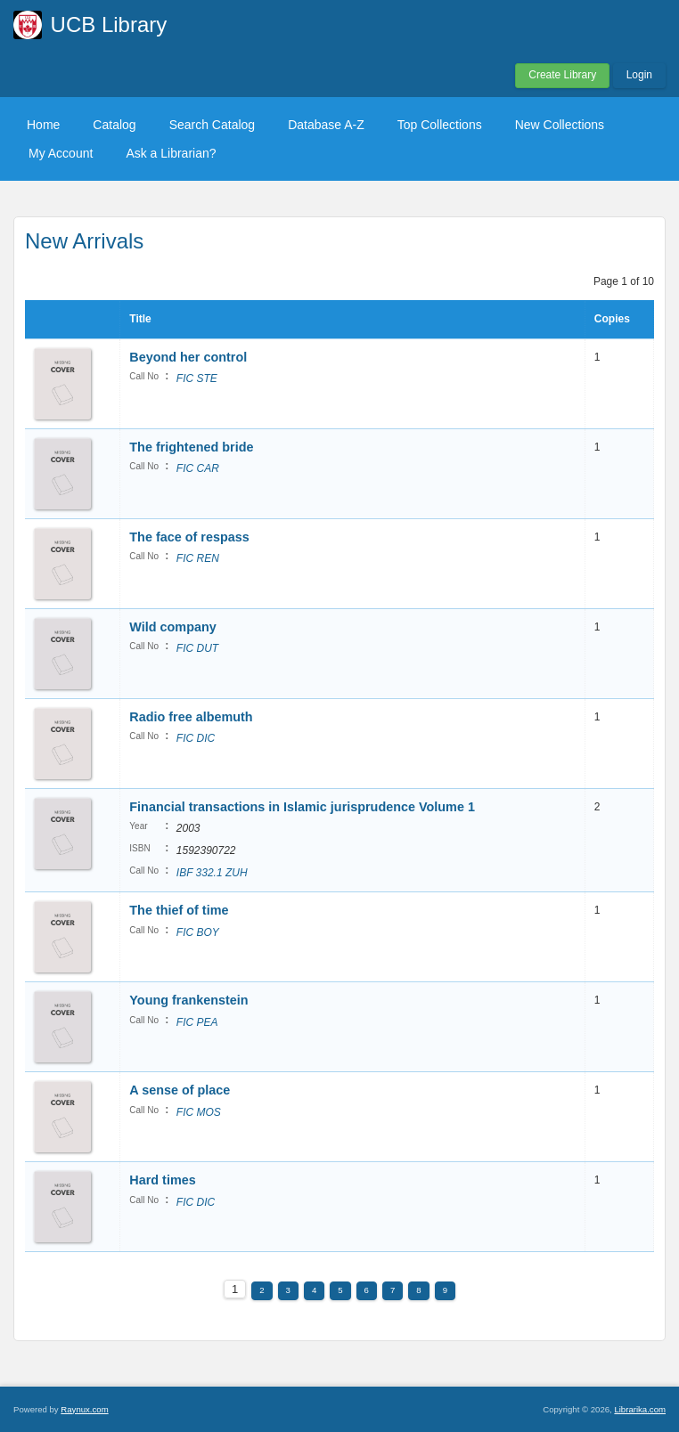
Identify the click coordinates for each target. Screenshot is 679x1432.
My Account (61, 153)
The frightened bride (191, 447)
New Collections (559, 125)
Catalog (114, 125)
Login (639, 75)
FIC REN (197, 558)
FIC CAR (197, 468)
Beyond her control (188, 357)
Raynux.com (84, 1409)
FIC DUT (197, 648)
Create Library (562, 75)
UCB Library (109, 24)
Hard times (162, 1180)
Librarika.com (640, 1409)
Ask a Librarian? (171, 153)
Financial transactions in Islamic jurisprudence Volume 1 (302, 807)
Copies (612, 319)
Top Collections (439, 125)
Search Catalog (212, 125)
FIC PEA (197, 1022)
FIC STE (196, 378)
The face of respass (189, 537)
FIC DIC (195, 738)
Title (140, 319)
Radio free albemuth (190, 717)
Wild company (172, 627)
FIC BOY (197, 932)
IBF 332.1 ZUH (212, 873)
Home (43, 125)
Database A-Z (326, 125)
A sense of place (179, 1090)
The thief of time (178, 910)
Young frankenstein (188, 1000)
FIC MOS (198, 1112)
